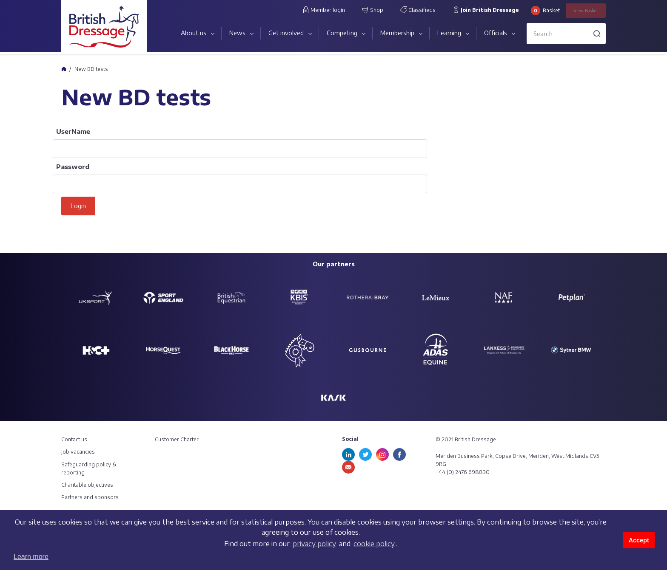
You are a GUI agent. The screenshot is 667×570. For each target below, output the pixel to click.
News (237, 33)
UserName (73, 131)
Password (72, 166)
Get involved (286, 33)
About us (193, 33)
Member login (323, 9)
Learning (449, 33)
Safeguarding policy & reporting (89, 468)
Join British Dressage (486, 9)
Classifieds (418, 9)
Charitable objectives (87, 485)
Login (78, 205)
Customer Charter (177, 439)
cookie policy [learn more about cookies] (374, 543)
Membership (397, 33)
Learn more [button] (31, 556)
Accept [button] (639, 540)
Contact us (74, 439)
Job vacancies (78, 452)
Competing (342, 33)
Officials (495, 33)
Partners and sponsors (90, 497)
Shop (372, 9)
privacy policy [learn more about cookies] (314, 543)
